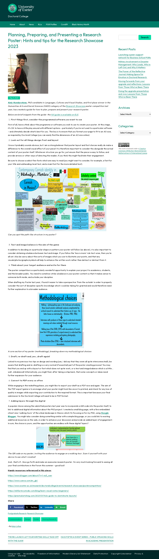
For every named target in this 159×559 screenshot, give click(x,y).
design (27, 519)
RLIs (40, 24)
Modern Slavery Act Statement (76, 553)
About (22, 24)
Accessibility (29, 553)
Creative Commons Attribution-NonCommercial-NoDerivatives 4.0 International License (132, 151)
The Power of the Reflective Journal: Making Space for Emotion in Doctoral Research (132, 74)
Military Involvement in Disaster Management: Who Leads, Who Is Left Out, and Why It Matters (134, 64)
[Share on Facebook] (16, 507)
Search (145, 37)
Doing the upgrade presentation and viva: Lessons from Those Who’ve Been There (133, 94)
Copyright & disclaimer (121, 553)
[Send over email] (60, 507)
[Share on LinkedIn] (46, 507)
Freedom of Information (49, 553)
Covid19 (64, 24)
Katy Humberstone (17, 102)
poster (36, 519)
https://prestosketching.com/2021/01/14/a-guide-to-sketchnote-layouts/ (42, 495)
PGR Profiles (51, 24)
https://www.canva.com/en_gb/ (23, 480)
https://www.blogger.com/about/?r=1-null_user (30, 475)
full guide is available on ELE (64, 114)
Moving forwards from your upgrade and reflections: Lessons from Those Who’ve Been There (134, 84)
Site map (22, 555)
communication (15, 519)
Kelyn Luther (16, 526)
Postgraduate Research (17, 513)
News (31, 24)
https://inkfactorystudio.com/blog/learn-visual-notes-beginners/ (38, 490)
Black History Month (80, 24)
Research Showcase (75, 106)
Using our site (14, 553)
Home (12, 24)
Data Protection (100, 553)
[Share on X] (31, 507)
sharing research (49, 519)
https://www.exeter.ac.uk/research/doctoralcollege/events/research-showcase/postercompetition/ (54, 485)
